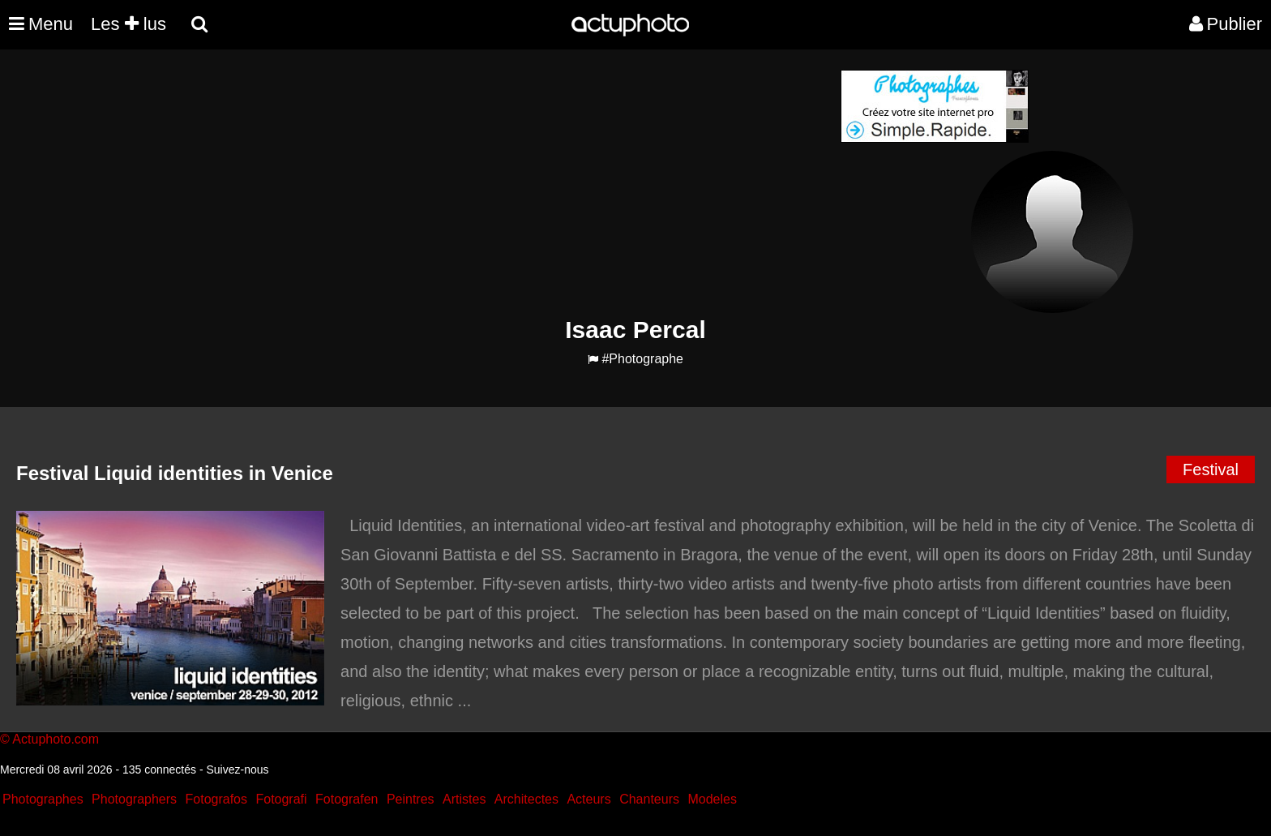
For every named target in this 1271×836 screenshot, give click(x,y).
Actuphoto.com (55, 739)
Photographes (42, 799)
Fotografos (216, 799)
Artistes (464, 799)
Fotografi (280, 799)
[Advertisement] (537, 183)
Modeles (711, 799)
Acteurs (588, 799)
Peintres (410, 799)
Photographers (134, 799)
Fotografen (346, 799)
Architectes (526, 799)
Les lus (128, 24)
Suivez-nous (237, 769)
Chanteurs (649, 799)
